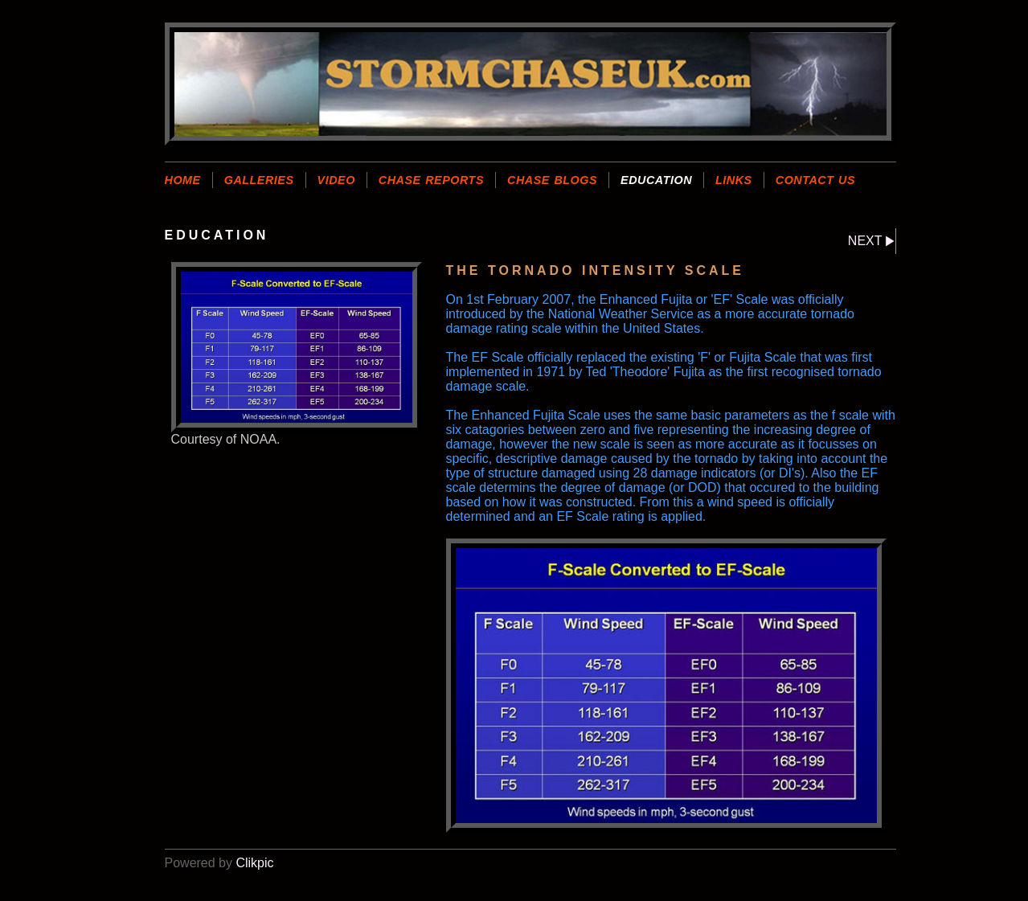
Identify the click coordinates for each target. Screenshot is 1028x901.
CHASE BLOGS (552, 180)
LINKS (733, 180)
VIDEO (336, 180)
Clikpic (254, 863)
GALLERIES (259, 180)
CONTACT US (815, 180)
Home (183, 180)
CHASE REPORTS (431, 180)
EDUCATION (656, 180)
